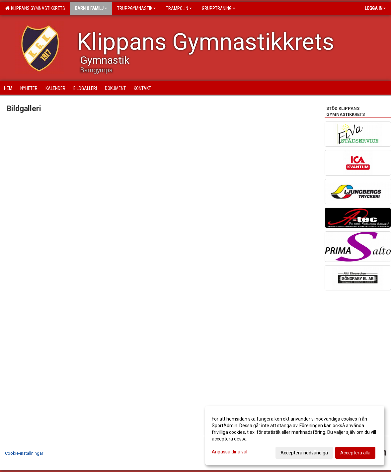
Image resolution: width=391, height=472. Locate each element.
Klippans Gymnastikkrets (35, 8)
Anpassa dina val (229, 451)
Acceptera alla (355, 452)
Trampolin (179, 8)
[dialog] (294, 435)
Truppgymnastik (136, 8)
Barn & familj (91, 8)
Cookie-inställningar (24, 453)
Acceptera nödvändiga (304, 452)
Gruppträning (218, 8)
